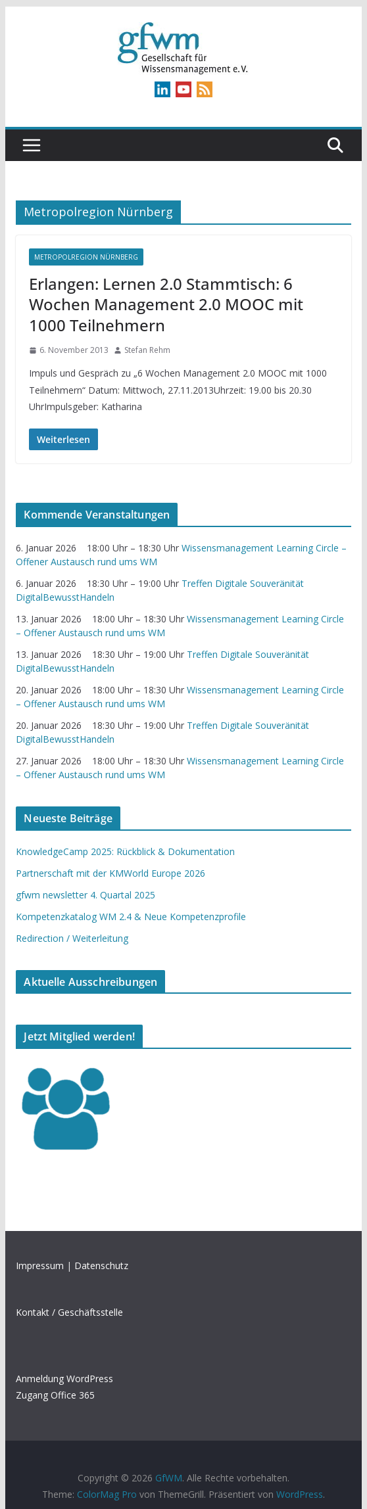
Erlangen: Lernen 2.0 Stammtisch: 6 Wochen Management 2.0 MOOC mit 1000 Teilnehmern (166, 304)
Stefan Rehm (147, 350)
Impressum (40, 1265)
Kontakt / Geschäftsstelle (69, 1312)
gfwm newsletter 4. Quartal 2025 (85, 895)
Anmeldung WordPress (64, 1378)
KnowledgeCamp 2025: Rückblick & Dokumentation (125, 851)
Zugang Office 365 (55, 1395)
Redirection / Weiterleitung (72, 938)
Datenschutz (101, 1265)
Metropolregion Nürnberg (86, 257)
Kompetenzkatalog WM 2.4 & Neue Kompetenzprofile (131, 916)
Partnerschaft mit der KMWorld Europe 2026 (110, 873)
